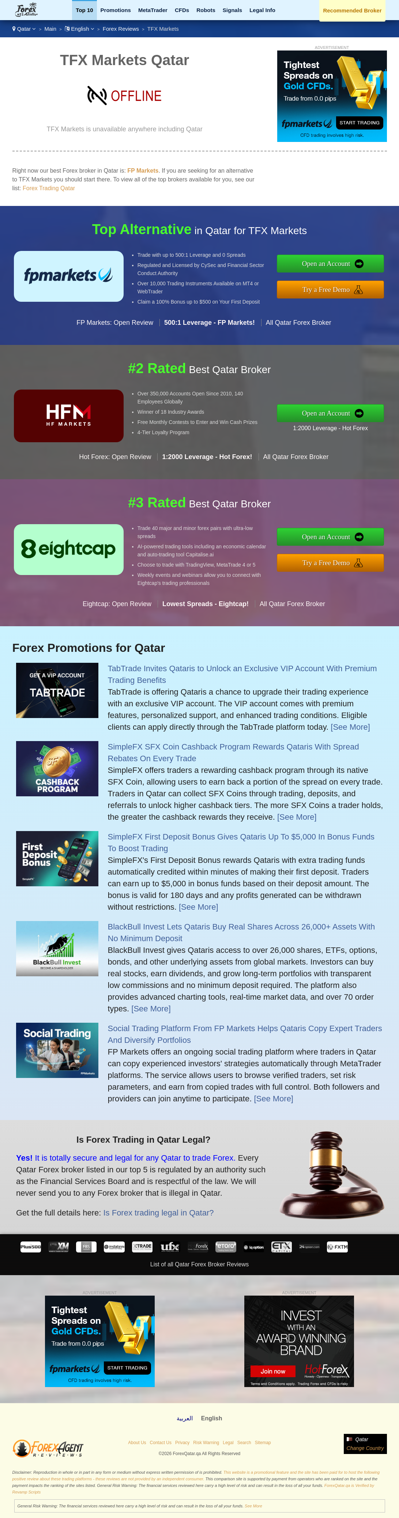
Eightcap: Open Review (117, 606)
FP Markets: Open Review (114, 325)
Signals (232, 10)
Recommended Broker (352, 10)
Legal (228, 1442)
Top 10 (84, 10)
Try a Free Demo (329, 289)
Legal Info (262, 10)
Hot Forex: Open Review (115, 459)
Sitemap (263, 1442)
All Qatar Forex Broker (298, 325)
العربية (185, 1418)
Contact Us (161, 1442)
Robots (205, 10)
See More (253, 1506)
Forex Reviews (121, 29)
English (79, 29)
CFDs (182, 10)
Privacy (182, 1442)
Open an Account (329, 263)
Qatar (24, 29)
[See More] (350, 727)
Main (50, 29)
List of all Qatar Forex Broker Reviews (199, 1264)
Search (244, 1442)
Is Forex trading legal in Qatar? (155, 1211)
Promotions (116, 10)
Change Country (365, 1448)
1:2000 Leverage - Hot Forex (333, 428)
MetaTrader (152, 10)
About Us (137, 1442)
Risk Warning (206, 1442)
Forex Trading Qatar (49, 188)
